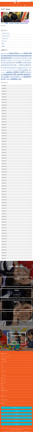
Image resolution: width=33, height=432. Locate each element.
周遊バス (2, 385)
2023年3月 (4, 191)
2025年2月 (4, 127)
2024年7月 (4, 146)
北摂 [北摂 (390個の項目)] (19, 72)
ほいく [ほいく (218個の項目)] (12, 60)
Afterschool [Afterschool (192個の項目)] (4, 53)
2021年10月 (4, 238)
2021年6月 (4, 249)
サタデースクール (5, 35)
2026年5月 (4, 85)
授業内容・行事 (3, 396)
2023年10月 (4, 171)
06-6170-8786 (16, 319)
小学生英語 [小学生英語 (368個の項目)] (11, 76)
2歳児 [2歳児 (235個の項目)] (2, 53)
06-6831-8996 (16, 284)
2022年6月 (4, 216)
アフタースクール (5, 33)
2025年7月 (4, 113)
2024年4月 (4, 155)
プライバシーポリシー (21, 431)
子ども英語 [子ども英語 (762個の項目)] (5, 77)
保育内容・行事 (3, 378)
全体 (3, 43)
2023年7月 (4, 180)
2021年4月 (4, 255)
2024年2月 (4, 160)
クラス (2, 393)
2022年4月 (4, 222)
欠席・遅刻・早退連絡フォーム (16, 424)
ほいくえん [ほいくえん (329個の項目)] (16, 60)
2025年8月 (4, 110)
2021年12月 (4, 233)
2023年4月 (4, 188)
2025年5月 (4, 119)
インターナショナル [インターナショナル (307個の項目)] (23, 60)
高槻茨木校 (16, 417)
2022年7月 (4, 213)
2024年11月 (4, 135)
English (26, 5)
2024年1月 (4, 163)
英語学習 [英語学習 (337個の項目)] (9, 79)
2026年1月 (4, 96)
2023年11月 (4, 169)
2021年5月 (4, 252)
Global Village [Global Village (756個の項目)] (14, 53)
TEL (5, 5)
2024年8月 (4, 144)
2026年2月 (4, 93)
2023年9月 (4, 174)
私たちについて (4, 353)
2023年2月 (4, 194)
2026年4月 (4, 88)
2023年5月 (4, 185)
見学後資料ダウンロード (16, 407)
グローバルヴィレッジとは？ (5, 356)
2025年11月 (4, 102)
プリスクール (4, 38)
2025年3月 (4, 124)
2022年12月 (4, 199)
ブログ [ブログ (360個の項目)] (29, 70)
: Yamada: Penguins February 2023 (14, 23)
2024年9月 (4, 141)
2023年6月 (4, 183)
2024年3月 (4, 158)
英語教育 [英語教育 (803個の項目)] (14, 79)
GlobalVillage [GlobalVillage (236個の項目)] (21, 53)
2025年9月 (4, 107)
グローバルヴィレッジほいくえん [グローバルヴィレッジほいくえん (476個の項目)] (16, 67)
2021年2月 (4, 258)
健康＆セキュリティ (4, 383)
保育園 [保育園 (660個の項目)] (15, 72)
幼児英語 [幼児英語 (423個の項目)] (16, 76)
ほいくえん (4, 40)
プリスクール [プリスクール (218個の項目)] (3, 72)
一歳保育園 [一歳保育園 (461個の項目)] (8, 72)
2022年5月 (4, 219)
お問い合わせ (3, 371)
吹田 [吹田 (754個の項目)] (11, 74)
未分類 (3, 46)
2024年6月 (4, 149)
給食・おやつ (3, 380)
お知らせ (2, 366)
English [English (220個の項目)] (7, 53)
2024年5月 (4, 152)
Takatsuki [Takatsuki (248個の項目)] (9, 60)
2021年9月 (4, 241)
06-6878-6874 (16, 296)
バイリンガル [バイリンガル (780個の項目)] (23, 70)
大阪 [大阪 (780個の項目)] (14, 74)
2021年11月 (4, 235)
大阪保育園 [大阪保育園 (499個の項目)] (19, 74)
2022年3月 (4, 224)
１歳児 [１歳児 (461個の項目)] (19, 79)
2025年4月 (4, 121)
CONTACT (12, 5)
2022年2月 (4, 227)
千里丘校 (16, 414)
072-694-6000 (16, 307)
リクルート (2, 368)
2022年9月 (4, 208)
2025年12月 (4, 99)
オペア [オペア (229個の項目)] (17, 65)
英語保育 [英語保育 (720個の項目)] (26, 76)
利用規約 (25, 431)
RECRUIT (19, 5)
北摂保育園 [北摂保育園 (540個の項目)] (6, 74)
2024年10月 (4, 138)
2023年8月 (4, 177)
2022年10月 (4, 205)
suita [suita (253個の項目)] (6, 60)
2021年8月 (4, 244)
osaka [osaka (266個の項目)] (4, 60)
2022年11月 (4, 202)
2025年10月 (4, 105)
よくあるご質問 (3, 361)
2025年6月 (4, 116)
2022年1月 (4, 230)
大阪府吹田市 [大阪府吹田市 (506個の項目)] (27, 74)
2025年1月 (4, 130)
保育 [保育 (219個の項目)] (12, 72)
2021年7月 (4, 247)
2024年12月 (4, 132)
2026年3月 (4, 91)
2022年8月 (4, 210)
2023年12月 (4, 166)
